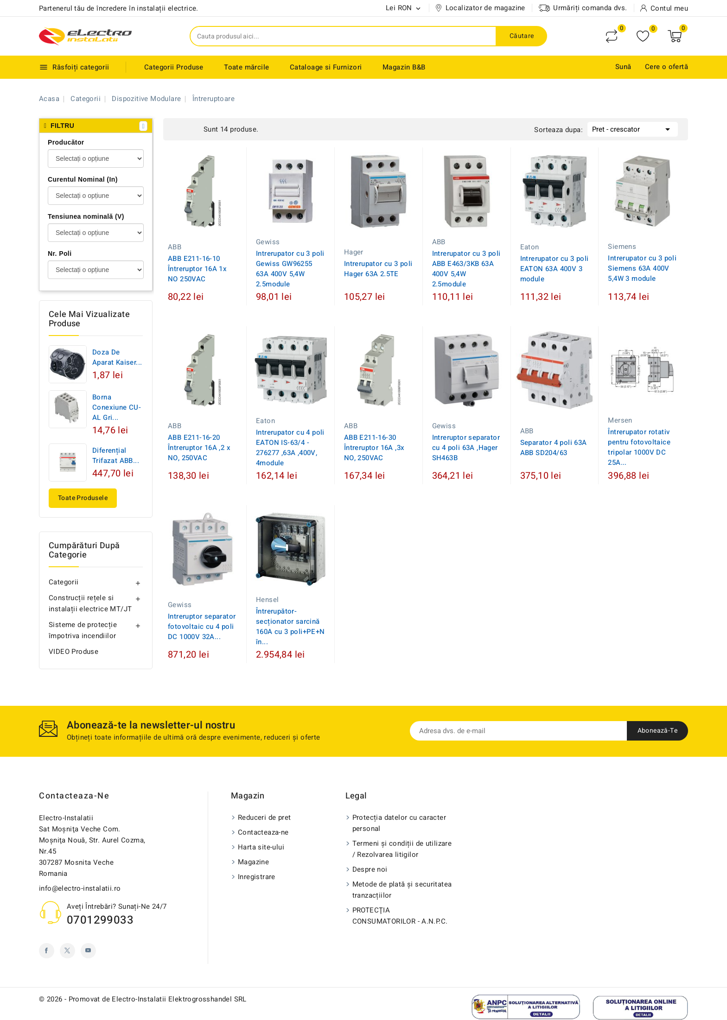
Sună (623, 67)
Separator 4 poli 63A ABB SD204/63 (553, 447)
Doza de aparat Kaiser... (117, 357)
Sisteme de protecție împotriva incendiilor (83, 630)
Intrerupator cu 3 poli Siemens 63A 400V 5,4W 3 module (642, 268)
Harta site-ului (261, 847)
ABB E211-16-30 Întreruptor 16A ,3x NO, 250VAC (374, 447)
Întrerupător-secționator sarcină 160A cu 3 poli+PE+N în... (290, 626)
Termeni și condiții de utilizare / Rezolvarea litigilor (402, 849)
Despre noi (370, 869)
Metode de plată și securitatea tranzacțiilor (402, 889)
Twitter (67, 950)
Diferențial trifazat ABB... (115, 455)
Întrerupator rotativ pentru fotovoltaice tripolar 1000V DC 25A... (639, 447)
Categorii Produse (174, 67)
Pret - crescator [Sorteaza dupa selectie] (632, 128)
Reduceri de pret (264, 817)
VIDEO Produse (73, 651)
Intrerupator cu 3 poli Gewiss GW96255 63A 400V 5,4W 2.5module (290, 268)
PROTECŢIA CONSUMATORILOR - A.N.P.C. (400, 915)
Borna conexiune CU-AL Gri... (116, 407)
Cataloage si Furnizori (326, 67)
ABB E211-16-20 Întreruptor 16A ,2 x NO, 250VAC (199, 447)
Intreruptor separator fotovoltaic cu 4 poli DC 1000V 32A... (202, 626)
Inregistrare (256, 877)
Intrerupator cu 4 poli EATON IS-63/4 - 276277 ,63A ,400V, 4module (290, 447)
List (192, 129)
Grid (178, 129)
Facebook (46, 950)
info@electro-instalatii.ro (80, 888)
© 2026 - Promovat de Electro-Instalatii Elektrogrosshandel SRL (143, 999)
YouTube (88, 950)
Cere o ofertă (666, 67)
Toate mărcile (246, 67)
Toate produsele (83, 498)
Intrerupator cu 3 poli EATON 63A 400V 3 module (554, 268)
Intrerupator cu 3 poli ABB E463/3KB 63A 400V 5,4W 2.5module (466, 268)
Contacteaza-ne (74, 796)
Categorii (64, 582)
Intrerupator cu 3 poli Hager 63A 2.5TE (378, 269)
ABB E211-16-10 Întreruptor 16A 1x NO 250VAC (197, 268)
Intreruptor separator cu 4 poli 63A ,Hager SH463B (466, 447)
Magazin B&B (404, 67)
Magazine (253, 862)
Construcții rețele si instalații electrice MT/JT (90, 603)
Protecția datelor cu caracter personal (399, 823)
